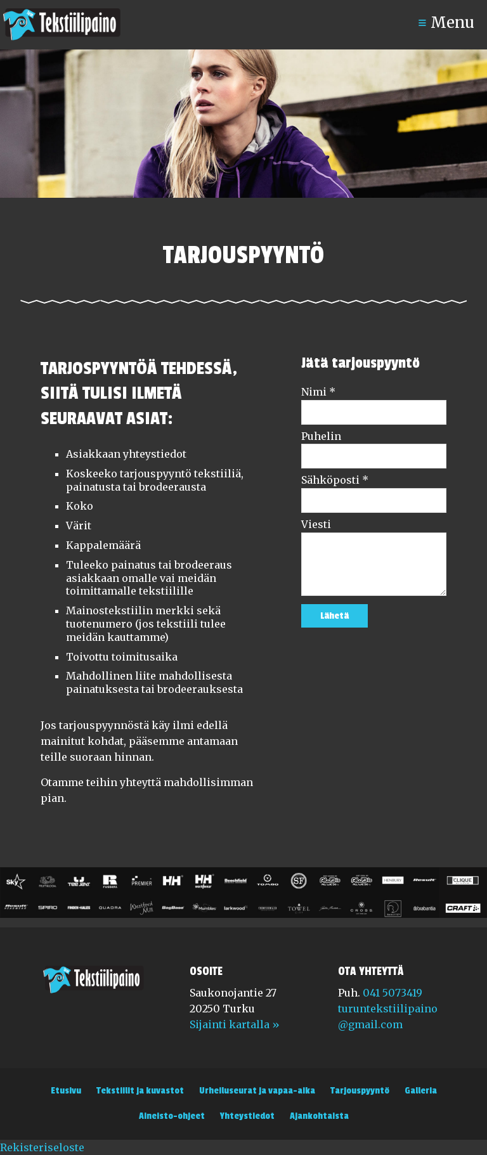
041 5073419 (392, 992)
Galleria (421, 1090)
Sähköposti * (334, 480)
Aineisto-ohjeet (172, 1116)
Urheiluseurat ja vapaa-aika (257, 1090)
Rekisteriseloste (42, 1147)
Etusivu (66, 1090)
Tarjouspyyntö (359, 1090)
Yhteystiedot (247, 1116)
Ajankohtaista (319, 1116)
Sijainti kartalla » (235, 1024)
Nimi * (318, 391)
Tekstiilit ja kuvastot (140, 1090)
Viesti (316, 524)
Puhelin (321, 436)
